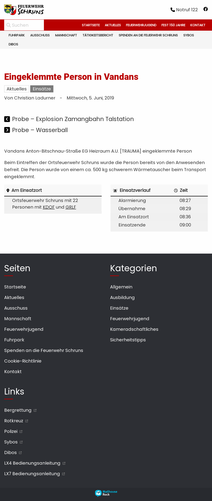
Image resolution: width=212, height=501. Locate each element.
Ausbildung (122, 297)
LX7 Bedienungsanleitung (32, 474)
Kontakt (197, 25)
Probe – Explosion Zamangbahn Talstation (73, 119)
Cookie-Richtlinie (22, 361)
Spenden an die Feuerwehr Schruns (148, 35)
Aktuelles (113, 25)
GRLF (71, 207)
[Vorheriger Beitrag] (7, 119)
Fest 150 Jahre (173, 25)
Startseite (91, 25)
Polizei (10, 431)
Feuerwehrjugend (141, 25)
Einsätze (42, 89)
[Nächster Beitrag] (7, 130)
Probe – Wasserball (40, 130)
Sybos (188, 35)
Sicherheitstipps (128, 340)
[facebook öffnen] (205, 9)
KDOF (49, 207)
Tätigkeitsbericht (98, 35)
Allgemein (121, 287)
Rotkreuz (13, 421)
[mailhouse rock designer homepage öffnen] (106, 495)
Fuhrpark (17, 35)
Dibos (13, 44)
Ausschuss (40, 35)
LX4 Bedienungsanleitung (32, 463)
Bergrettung (18, 410)
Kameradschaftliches (134, 329)
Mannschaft (66, 35)
